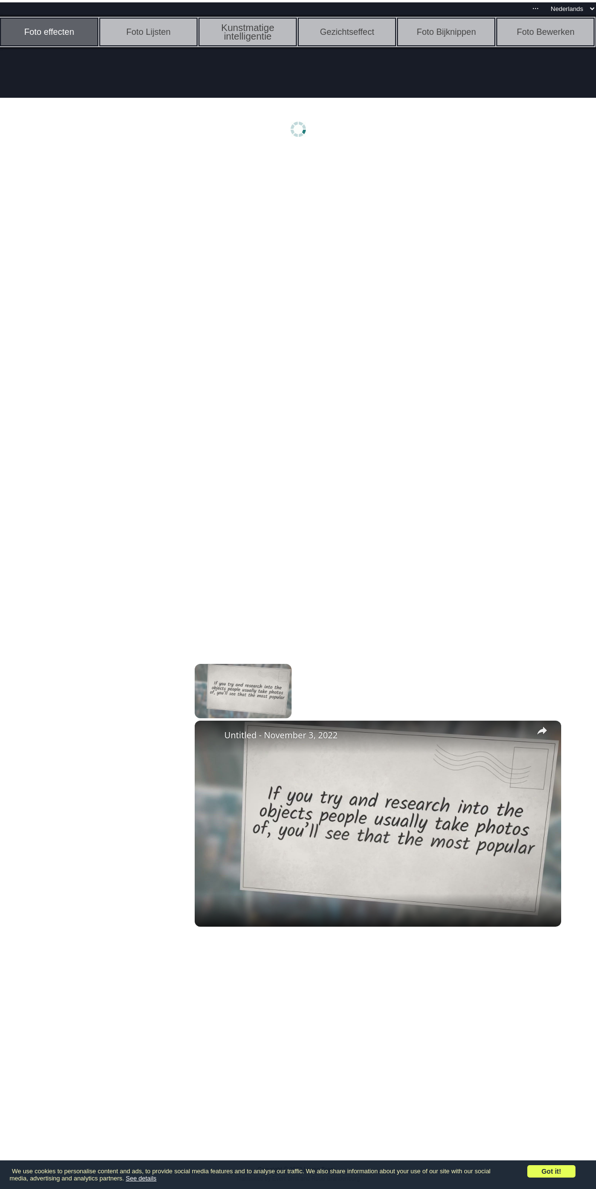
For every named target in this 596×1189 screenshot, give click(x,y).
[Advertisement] (74, 304)
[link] (210, 735)
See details (141, 1178)
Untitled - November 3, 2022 (281, 735)
